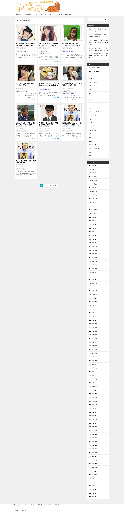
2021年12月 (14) (93, 294)
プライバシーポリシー (46, 14)
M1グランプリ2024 (70, 14)
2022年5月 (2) (92, 276)
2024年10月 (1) (93, 184)
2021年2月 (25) (93, 327)
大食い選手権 (92, 130)
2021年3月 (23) (93, 323)
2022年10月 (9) (93, 257)
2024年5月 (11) (93, 198)
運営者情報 (18, 14)
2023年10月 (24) (93, 217)
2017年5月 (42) (93, 449)
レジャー (91, 126)
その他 (90, 78)
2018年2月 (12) (93, 419)
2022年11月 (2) (93, 253)
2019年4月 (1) (92, 375)
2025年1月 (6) (92, 173)
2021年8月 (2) (92, 309)
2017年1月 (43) (93, 463)
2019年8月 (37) (93, 360)
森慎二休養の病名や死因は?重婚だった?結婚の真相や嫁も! (25, 123)
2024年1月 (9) (92, 206)
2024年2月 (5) (92, 202)
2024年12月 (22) (93, 176)
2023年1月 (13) (93, 246)
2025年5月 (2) (92, 165)
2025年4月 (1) (92, 169)
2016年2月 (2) (92, 496)
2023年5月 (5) (92, 235)
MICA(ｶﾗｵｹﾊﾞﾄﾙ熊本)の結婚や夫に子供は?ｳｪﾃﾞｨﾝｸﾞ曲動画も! (48, 44)
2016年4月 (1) (92, 493)
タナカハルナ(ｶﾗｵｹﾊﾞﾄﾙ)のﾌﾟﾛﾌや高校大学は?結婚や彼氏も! (72, 84)
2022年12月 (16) (93, 250)
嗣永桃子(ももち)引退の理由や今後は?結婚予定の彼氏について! (25, 44)
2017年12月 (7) (93, 426)
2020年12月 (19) (93, 335)
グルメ (90, 89)
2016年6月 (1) (92, 485)
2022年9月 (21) (93, 261)
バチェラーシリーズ (94, 111)
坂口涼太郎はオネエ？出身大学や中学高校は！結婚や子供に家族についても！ (98, 55)
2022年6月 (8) (92, 272)
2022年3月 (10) (93, 283)
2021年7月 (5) (92, 312)
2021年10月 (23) (93, 301)
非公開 (90, 155)
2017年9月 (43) (93, 434)
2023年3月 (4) (92, 239)
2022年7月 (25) (93, 268)
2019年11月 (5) (93, 349)
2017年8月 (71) (93, 438)
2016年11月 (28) (93, 471)
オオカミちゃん (93, 82)
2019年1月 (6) (92, 382)
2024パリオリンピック (94, 67)
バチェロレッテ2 (93, 115)
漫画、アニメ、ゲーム (94, 144)
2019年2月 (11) (93, 379)
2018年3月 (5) (92, 415)
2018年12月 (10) (93, 386)
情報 (47, 130)
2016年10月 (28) (93, 474)
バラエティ (92, 122)
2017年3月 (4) (92, 456)
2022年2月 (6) (92, 287)
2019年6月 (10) (93, 368)
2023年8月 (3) (92, 224)
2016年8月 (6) (92, 482)
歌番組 (90, 141)
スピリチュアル (93, 93)
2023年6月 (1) (92, 231)
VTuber (91, 75)
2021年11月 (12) (93, 298)
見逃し (90, 152)
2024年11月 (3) (93, 180)
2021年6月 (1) (92, 316)
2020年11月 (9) (93, 338)
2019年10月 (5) (93, 353)
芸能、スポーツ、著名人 (22, 51)
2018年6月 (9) (92, 408)
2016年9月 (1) (92, 478)
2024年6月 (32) (93, 195)
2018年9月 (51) (93, 397)
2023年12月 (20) (93, 209)
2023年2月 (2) (92, 242)
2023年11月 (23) (93, 213)
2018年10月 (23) (93, 393)
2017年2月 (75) (93, 460)
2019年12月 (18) (93, 346)
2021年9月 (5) (92, 305)
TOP (21, 505)
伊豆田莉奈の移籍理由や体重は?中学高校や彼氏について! (25, 84)
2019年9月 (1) (92, 357)
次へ (54, 185)
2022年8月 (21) (93, 265)
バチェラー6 (92, 108)
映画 (90, 137)
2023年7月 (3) (92, 228)
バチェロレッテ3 (93, 119)
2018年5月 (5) (92, 412)
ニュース (42, 130)
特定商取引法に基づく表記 (31, 14)
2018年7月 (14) (93, 404)
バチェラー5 (92, 104)
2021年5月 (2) (92, 320)
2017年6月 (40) (93, 445)
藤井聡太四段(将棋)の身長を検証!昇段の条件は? (26, 161)
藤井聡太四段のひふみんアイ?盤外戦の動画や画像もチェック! (72, 123)
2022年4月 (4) (92, 279)
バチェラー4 (92, 100)
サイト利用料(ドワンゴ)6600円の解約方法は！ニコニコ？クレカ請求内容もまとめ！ (98, 42)
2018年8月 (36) (93, 401)
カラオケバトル (43, 51)
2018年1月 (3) (92, 423)
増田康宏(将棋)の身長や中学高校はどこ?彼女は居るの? (49, 123)
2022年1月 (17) (93, 290)
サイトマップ (58, 14)
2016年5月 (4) (92, 489)
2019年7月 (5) (92, 364)
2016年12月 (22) (93, 467)
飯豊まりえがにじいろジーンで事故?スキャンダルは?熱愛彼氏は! (49, 84)
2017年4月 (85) (93, 452)
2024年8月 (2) (92, 187)
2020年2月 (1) (92, 342)
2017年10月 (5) (93, 430)
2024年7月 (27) (93, 191)
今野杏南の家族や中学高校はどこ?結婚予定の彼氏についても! (71, 44)
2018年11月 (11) (93, 390)
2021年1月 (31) (93, 331)
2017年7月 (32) (93, 441)
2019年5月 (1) (92, 371)
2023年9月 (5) (92, 220)
